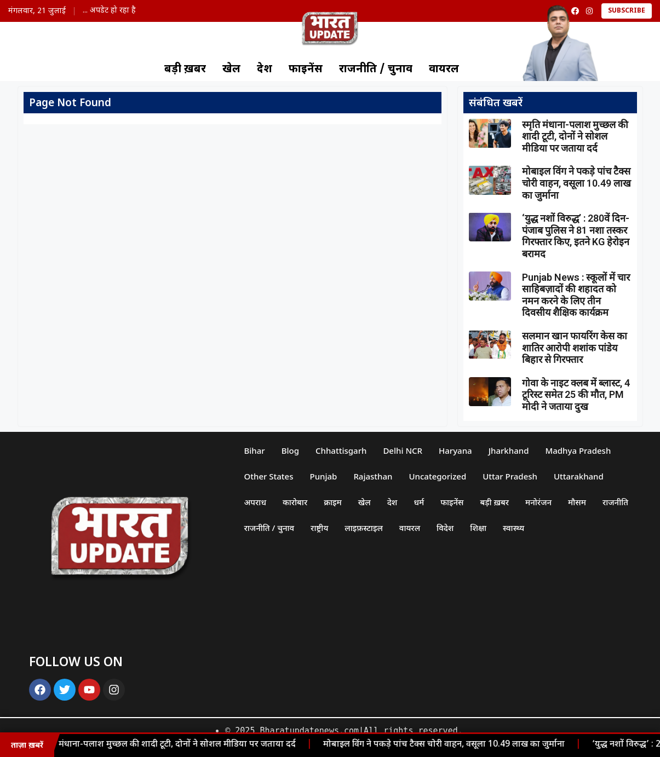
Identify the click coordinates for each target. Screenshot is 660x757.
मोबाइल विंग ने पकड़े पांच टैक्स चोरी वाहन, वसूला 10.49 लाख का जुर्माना (446, 744)
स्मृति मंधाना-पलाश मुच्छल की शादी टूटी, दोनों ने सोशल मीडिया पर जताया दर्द (170, 744)
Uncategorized (438, 476)
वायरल (444, 69)
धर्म (419, 501)
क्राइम (333, 501)
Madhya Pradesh (578, 450)
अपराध (255, 501)
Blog (290, 450)
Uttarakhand (579, 476)
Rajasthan (372, 476)
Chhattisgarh (340, 450)
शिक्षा (478, 527)
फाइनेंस (306, 69)
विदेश (445, 527)
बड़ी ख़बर (185, 69)
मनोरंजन (538, 501)
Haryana (455, 450)
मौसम (577, 501)
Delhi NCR (402, 450)
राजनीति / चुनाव (375, 69)
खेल (231, 69)
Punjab (323, 476)
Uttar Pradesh (510, 476)
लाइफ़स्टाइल (364, 527)
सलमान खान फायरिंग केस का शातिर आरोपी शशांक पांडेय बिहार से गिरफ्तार (574, 347)
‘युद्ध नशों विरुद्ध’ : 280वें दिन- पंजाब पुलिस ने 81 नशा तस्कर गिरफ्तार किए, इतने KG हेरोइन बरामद (575, 235)
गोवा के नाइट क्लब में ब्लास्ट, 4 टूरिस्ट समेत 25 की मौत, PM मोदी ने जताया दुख (576, 394)
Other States (268, 476)
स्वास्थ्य (513, 527)
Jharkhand (509, 450)
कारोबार (295, 501)
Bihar (254, 450)
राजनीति (615, 501)
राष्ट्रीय (319, 527)
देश (264, 69)
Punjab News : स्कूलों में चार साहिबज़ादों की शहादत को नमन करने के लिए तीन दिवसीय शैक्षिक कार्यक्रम (576, 295)
